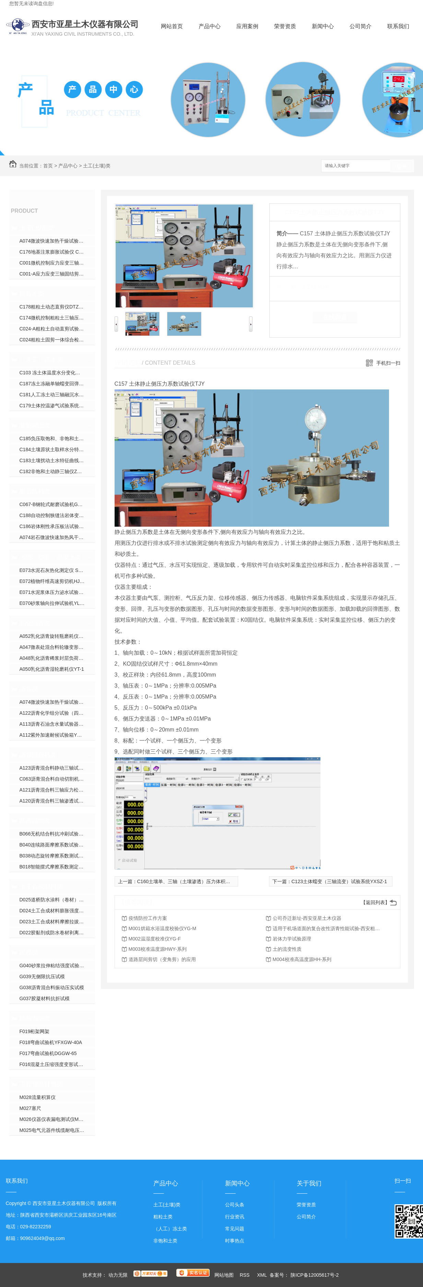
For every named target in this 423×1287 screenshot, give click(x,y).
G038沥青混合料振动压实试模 (52, 987)
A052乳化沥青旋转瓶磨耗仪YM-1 (55, 636)
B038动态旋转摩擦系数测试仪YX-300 (57, 855)
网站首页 (172, 26)
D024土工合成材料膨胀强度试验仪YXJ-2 (57, 910)
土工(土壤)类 (96, 165)
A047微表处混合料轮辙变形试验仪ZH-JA (57, 647)
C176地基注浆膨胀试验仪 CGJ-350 (57, 252)
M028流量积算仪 (38, 1097)
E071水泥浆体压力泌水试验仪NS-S (57, 592)
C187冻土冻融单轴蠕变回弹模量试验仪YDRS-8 (57, 383)
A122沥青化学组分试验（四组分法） (57, 713)
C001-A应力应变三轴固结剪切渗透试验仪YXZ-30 (57, 274)
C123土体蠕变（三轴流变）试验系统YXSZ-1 (339, 881)
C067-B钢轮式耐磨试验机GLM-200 (57, 504)
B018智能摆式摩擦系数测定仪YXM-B (57, 866)
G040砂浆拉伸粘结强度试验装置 (54, 965)
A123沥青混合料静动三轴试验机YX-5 (57, 768)
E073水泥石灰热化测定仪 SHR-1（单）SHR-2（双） (57, 570)
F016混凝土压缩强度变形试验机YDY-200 (57, 1064)
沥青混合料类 (38, 754)
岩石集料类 (35, 491)
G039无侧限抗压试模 (42, 976)
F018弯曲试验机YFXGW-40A (51, 1042)
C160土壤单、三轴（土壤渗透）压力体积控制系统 (191, 881)
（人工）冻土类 (41, 359)
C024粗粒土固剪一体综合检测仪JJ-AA (57, 339)
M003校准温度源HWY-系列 (158, 949)
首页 (48, 165)
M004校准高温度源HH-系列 (302, 959)
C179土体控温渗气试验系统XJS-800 (57, 405)
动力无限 (118, 1275)
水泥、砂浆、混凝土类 (50, 557)
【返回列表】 (375, 902)
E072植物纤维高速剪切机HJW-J (54, 581)
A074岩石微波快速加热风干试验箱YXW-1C (57, 537)
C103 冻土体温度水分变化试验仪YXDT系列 (57, 372)
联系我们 (398, 26)
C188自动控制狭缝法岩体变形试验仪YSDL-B (57, 515)
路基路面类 (35, 820)
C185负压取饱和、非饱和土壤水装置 (57, 438)
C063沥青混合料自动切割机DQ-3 (55, 779)
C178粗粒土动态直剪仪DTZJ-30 (54, 306)
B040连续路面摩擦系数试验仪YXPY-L (57, 844)
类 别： (288, 287)
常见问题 (234, 1228)
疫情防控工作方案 (148, 918)
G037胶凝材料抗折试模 (45, 998)
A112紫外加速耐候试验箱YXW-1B (56, 735)
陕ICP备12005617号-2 (315, 1275)
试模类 (29, 952)
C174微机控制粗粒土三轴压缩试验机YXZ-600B (57, 317)
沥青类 (29, 689)
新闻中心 (323, 26)
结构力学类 (35, 1018)
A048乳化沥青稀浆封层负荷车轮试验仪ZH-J (57, 658)
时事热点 (234, 1240)
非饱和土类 (35, 425)
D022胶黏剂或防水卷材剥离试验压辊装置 (57, 932)
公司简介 (361, 26)
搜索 (402, 166)
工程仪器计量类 (41, 1084)
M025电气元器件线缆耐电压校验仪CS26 (57, 1130)
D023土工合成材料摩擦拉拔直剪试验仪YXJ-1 (57, 921)
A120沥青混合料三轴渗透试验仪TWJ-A (57, 801)
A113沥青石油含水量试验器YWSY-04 (57, 724)
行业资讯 (234, 1216)
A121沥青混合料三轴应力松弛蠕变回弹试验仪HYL (57, 790)
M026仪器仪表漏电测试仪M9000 (55, 1119)
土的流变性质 (287, 949)
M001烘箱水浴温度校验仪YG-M (163, 928)
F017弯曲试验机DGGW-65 (48, 1053)
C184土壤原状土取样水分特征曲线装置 (57, 449)
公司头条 (234, 1204)
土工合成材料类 (41, 886)
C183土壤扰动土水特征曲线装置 (54, 460)
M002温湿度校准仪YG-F (155, 938)
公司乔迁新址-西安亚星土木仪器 (307, 918)
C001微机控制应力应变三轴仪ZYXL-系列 (57, 263)
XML (262, 1275)
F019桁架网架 (35, 1031)
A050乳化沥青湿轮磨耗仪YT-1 (52, 669)
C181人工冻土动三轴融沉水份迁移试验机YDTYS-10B (57, 394)
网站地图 (224, 1275)
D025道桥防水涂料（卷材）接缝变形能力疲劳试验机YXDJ (57, 899)
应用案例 (247, 26)
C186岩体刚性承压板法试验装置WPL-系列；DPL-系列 (57, 526)
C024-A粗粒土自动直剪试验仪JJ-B (56, 328)
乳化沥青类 (35, 623)
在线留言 (334, 317)
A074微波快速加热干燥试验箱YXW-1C (57, 241)
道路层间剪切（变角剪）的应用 (162, 959)
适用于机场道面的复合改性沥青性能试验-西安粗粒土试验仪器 (328, 928)
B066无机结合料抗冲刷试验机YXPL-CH (57, 833)
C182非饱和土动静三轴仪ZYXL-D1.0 (57, 471)
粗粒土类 (32, 293)
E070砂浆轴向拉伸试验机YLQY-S (55, 603)
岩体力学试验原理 (292, 938)
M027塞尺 (30, 1108)
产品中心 (210, 26)
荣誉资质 (285, 26)
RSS (245, 1275)
